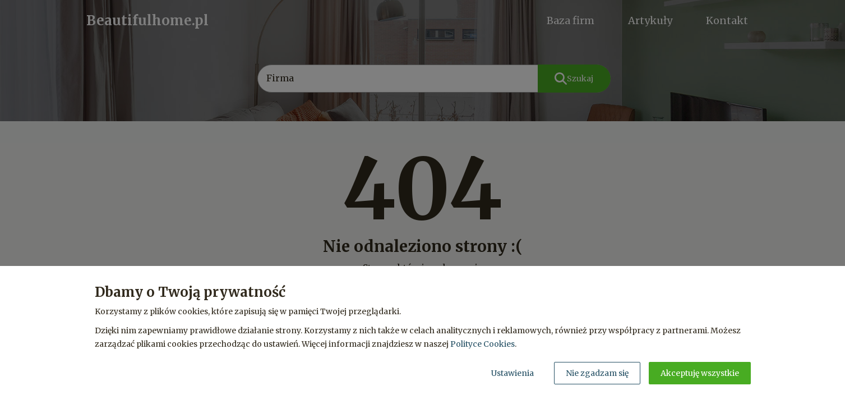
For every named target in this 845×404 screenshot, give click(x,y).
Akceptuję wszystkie (700, 373)
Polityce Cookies (482, 344)
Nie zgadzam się (597, 373)
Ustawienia (512, 373)
